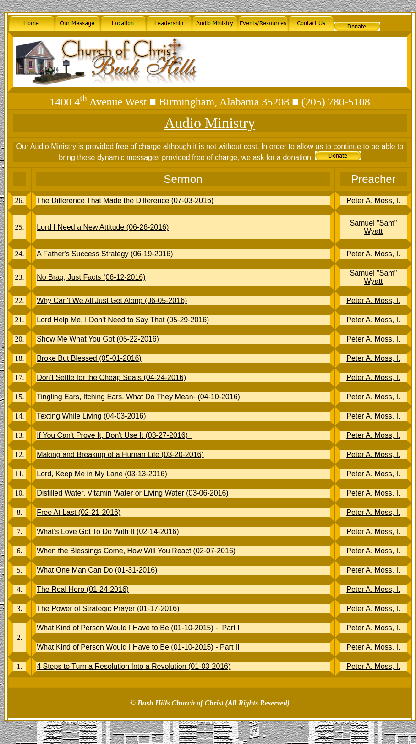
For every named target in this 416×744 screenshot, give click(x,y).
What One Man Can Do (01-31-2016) (97, 570)
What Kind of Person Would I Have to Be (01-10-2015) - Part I (138, 628)
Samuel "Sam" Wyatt (373, 227)
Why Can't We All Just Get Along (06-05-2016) (112, 300)
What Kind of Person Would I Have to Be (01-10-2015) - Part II (138, 647)
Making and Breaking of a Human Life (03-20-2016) (120, 454)
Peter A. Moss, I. (373, 200)
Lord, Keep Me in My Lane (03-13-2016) (102, 474)
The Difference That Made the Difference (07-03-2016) (125, 200)
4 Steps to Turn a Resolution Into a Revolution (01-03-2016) (133, 666)
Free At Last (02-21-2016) (78, 512)
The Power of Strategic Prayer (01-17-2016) (108, 608)
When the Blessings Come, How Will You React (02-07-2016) (136, 551)
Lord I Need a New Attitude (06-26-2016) (103, 227)
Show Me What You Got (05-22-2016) (98, 339)
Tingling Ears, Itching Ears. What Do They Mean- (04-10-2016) (138, 397)
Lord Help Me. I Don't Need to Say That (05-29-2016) (123, 320)
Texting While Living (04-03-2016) (91, 416)
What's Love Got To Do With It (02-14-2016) (108, 531)
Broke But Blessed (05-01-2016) (89, 358)
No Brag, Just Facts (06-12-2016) (91, 277)
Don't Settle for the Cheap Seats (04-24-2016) (111, 377)
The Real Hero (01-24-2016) (83, 589)
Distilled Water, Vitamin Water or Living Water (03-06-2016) (133, 493)
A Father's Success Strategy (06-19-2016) (105, 254)
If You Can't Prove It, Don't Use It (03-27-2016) (114, 435)
